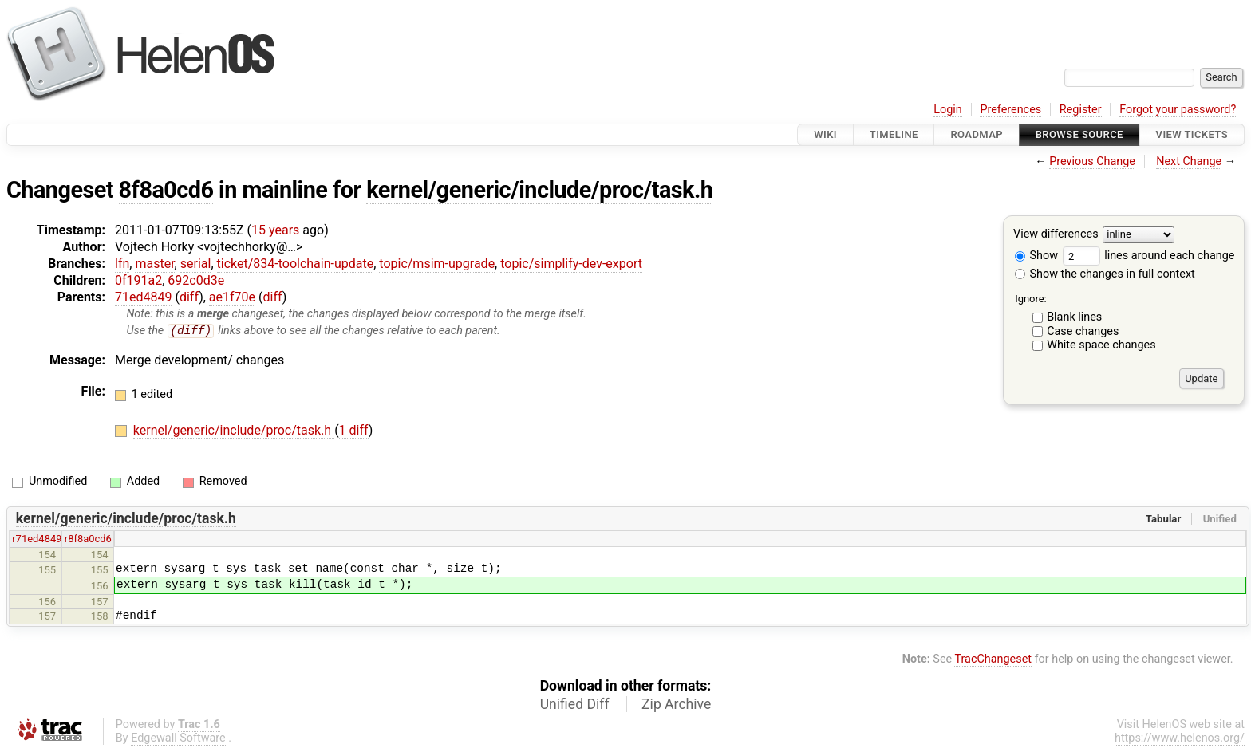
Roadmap (976, 134)
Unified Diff (575, 704)
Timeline (894, 134)
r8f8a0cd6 (88, 539)
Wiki (825, 134)
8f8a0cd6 (166, 189)
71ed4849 (143, 297)
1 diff (354, 431)
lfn (122, 263)
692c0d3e (196, 280)
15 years (275, 230)
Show (1036, 255)
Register (1081, 109)
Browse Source (1079, 134)
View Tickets (1192, 134)
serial (195, 263)
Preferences (1010, 109)
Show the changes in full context (1105, 274)
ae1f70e (232, 297)
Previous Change (1092, 161)
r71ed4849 (36, 539)
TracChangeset (993, 660)
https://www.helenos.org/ (1180, 738)
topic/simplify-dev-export (571, 263)
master (154, 263)
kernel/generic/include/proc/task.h (539, 189)
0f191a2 (138, 280)
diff (189, 297)
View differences (1056, 235)
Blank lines (1074, 317)
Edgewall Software (178, 738)
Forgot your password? (1177, 109)
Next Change (1188, 161)
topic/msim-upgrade (437, 263)
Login (947, 109)
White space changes (1101, 345)
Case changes (1083, 331)
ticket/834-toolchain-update (295, 263)
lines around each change (1149, 255)
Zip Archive (676, 704)
